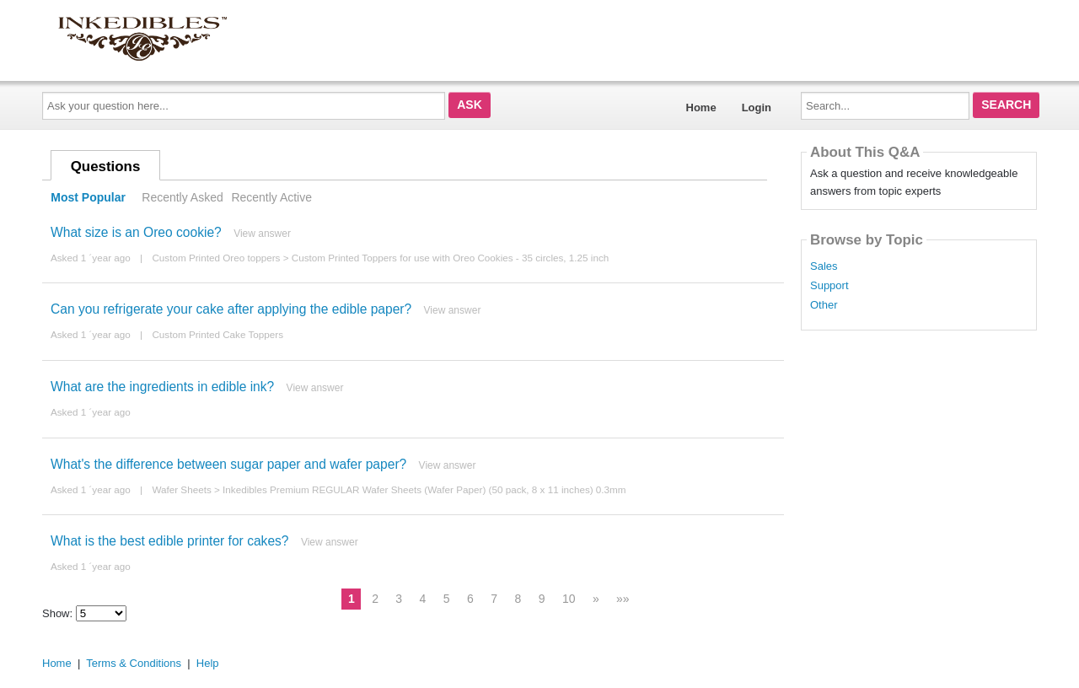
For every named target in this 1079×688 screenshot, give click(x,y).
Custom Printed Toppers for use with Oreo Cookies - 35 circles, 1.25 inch (450, 257)
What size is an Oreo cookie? (136, 232)
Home (701, 107)
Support (829, 286)
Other (824, 305)
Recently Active (271, 197)
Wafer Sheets (181, 489)
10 (569, 598)
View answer (262, 233)
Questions (106, 167)
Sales (824, 266)
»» (623, 598)
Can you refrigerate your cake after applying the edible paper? (231, 309)
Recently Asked (182, 197)
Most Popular (88, 197)
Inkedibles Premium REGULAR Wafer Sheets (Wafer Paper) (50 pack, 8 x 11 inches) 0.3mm (424, 489)
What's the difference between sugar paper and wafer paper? (228, 464)
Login (756, 107)
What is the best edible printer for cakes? (170, 541)
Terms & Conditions (133, 663)
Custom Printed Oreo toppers (216, 257)
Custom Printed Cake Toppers (217, 334)
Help (207, 663)
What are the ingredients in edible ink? (162, 386)
